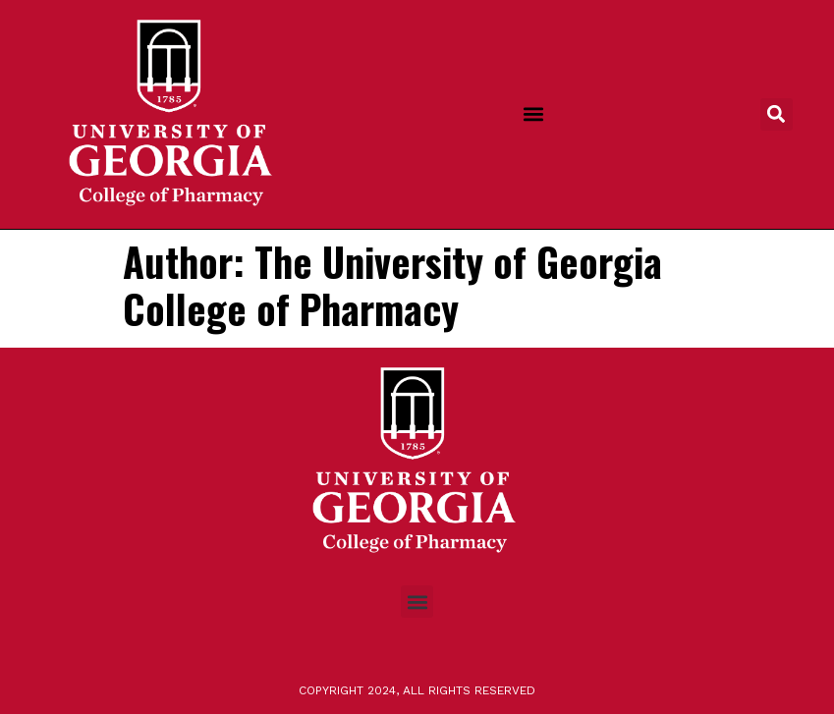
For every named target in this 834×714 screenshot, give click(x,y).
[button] (534, 114)
